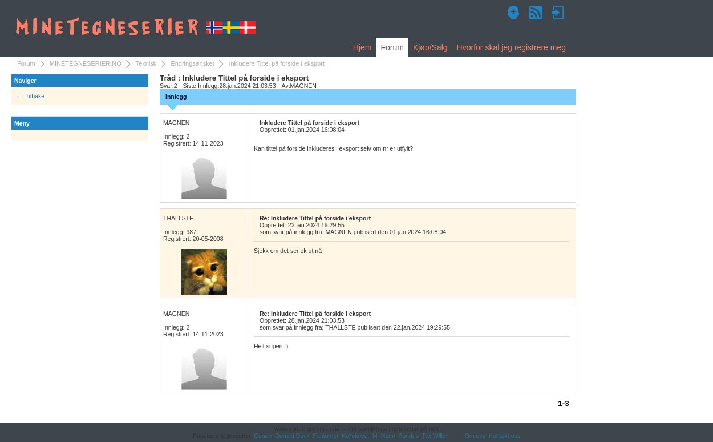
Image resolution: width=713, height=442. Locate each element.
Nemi (388, 435)
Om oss (475, 435)
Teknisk (146, 63)
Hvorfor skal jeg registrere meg (511, 47)
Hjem (362, 47)
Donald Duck (292, 435)
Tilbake (35, 96)
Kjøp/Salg (430, 47)
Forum (391, 47)
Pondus (408, 435)
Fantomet (326, 435)
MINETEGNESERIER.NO (85, 63)
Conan (263, 435)
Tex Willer (435, 435)
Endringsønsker (192, 63)
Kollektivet (355, 435)
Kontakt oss (504, 435)
